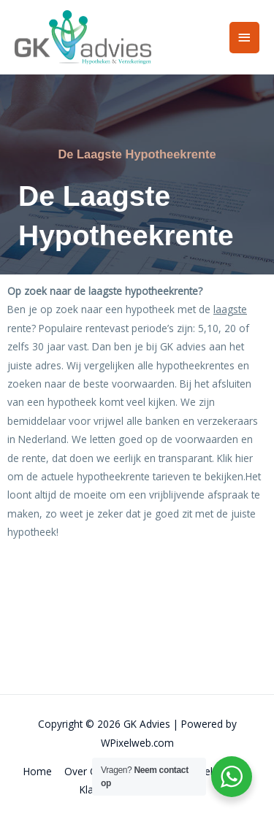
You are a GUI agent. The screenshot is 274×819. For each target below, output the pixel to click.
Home (37, 771)
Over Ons (86, 771)
